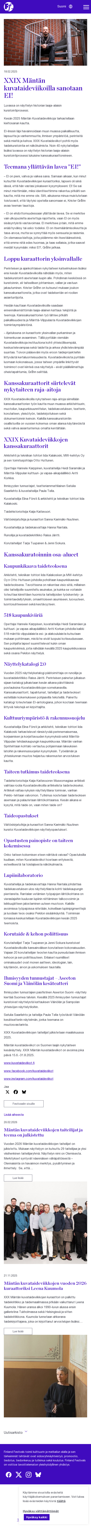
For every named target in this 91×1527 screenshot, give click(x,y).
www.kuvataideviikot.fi (19, 1063)
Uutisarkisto (13, 1432)
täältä (61, 1501)
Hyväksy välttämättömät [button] (41, 1511)
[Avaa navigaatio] (86, 7)
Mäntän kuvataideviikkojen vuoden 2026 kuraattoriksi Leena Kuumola (45, 1285)
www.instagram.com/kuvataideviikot (28, 1078)
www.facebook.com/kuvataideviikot (28, 1071)
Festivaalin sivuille (24, 1103)
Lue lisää (18, 1178)
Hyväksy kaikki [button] (36, 1517)
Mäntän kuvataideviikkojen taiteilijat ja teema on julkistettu (43, 1132)
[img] (9, 1475)
